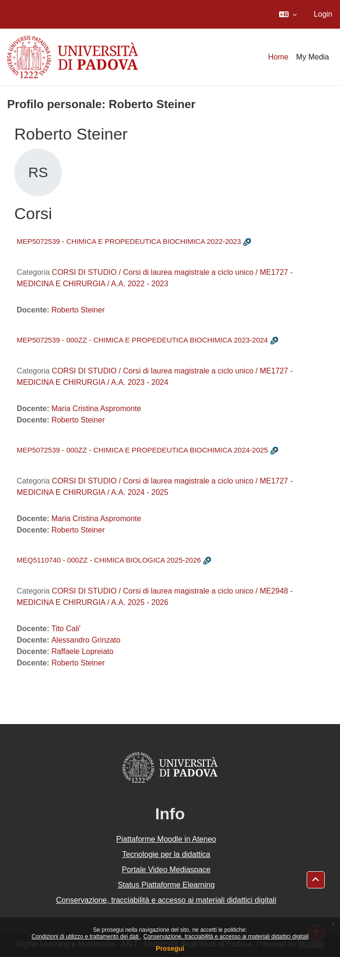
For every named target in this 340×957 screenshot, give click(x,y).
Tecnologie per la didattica (166, 854)
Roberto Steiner (78, 310)
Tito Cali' (65, 629)
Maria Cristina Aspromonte (96, 408)
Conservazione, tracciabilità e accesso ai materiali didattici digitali (226, 936)
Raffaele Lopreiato (82, 651)
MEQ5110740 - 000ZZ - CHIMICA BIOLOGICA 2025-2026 (109, 560)
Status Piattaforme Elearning (166, 885)
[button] (287, 14)
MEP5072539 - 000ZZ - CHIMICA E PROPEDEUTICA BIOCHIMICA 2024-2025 (142, 450)
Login (323, 14)
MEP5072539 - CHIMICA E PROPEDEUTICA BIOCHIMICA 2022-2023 (129, 241)
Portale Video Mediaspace (166, 870)
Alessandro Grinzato (85, 640)
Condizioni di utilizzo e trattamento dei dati (85, 936)
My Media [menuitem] (312, 57)
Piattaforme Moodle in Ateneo (166, 839)
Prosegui (170, 948)
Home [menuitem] (278, 57)
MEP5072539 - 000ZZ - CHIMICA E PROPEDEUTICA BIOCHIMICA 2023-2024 (142, 340)
